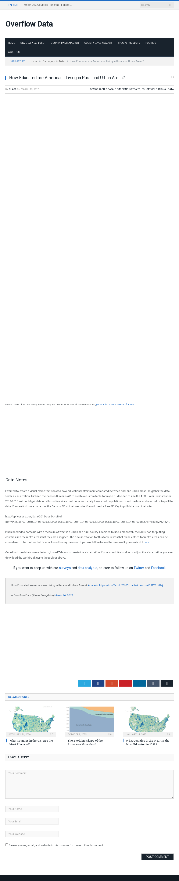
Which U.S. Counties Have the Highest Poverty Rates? (49, 4)
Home (11, 42)
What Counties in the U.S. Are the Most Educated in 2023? (147, 742)
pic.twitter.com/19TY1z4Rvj (146, 585)
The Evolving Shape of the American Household (85, 742)
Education (148, 89)
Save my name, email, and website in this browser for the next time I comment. (56, 845)
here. (147, 542)
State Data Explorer (32, 42)
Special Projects (129, 42)
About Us (14, 51)
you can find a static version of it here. (115, 404)
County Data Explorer (65, 42)
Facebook (158, 568)
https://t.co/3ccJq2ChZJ (114, 585)
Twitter (139, 568)
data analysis (87, 568)
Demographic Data (102, 89)
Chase (12, 89)
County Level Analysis (98, 42)
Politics (151, 42)
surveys (65, 568)
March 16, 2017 (63, 595)
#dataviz (93, 585)
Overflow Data (29, 23)
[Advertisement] (89, 442)
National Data (165, 89)
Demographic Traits (127, 89)
